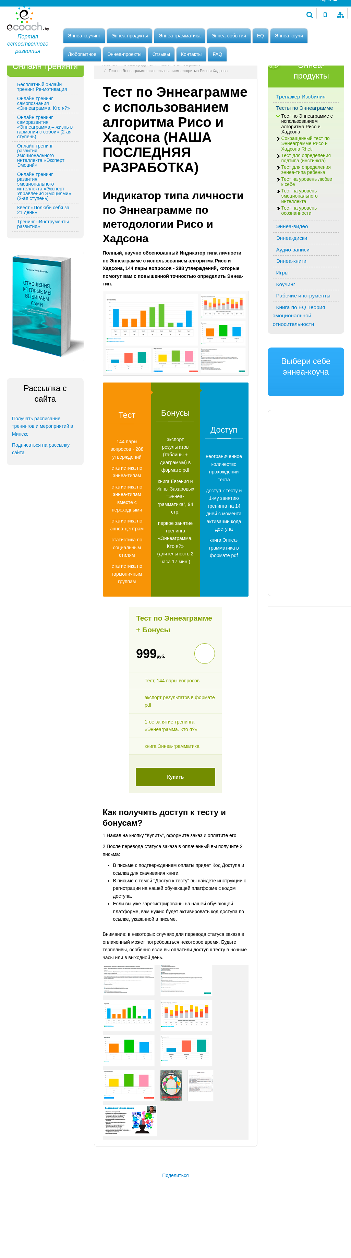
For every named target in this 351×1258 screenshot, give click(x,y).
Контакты (191, 55)
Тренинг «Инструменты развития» (43, 262)
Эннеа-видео (292, 265)
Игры (282, 311)
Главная (109, 103)
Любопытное (82, 55)
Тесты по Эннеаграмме (180, 103)
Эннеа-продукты (129, 36)
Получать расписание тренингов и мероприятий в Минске (42, 464)
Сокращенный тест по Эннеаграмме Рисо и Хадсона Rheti (305, 182)
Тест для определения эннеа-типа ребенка (306, 208)
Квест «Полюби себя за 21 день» (43, 248)
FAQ (217, 55)
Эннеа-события (228, 36)
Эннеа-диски (291, 276)
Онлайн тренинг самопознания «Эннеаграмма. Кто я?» (43, 141)
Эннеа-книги (291, 299)
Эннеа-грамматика (180, 36)
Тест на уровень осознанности (299, 249)
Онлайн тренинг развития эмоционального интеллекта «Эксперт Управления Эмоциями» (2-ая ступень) (44, 224)
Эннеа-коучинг (84, 36)
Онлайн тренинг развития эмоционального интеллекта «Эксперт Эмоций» (40, 193)
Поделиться (175, 1213)
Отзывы (161, 55)
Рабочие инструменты (303, 334)
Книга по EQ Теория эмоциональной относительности (299, 354)
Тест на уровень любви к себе (306, 220)
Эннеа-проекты (124, 55)
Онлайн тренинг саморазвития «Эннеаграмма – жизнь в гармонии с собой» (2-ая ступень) (45, 165)
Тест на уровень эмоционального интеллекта (299, 234)
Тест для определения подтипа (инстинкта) (306, 196)
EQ (260, 36)
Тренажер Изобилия (301, 135)
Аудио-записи (293, 288)
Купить (175, 815)
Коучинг (285, 323)
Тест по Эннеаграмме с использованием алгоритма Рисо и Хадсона (307, 162)
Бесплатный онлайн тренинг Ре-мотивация (42, 125)
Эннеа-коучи (289, 36)
